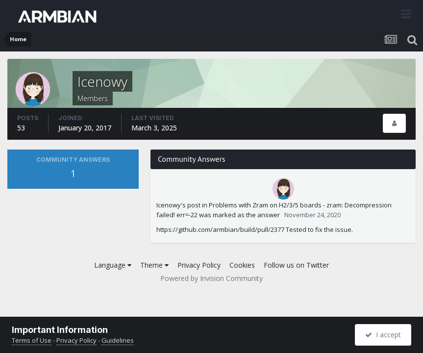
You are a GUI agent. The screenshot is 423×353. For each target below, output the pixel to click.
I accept (383, 334)
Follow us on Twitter (296, 265)
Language (112, 265)
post (193, 205)
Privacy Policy (199, 265)
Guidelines (117, 340)
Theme (154, 265)
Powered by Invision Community (211, 278)
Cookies (242, 265)
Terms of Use (31, 340)
